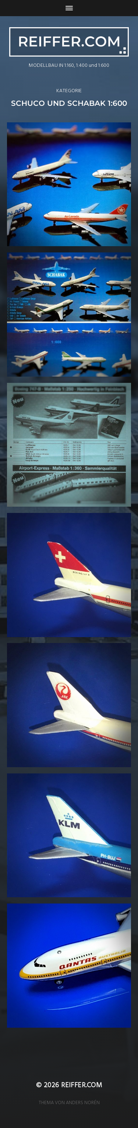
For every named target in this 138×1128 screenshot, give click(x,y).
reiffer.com (81, 1086)
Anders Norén (83, 1103)
